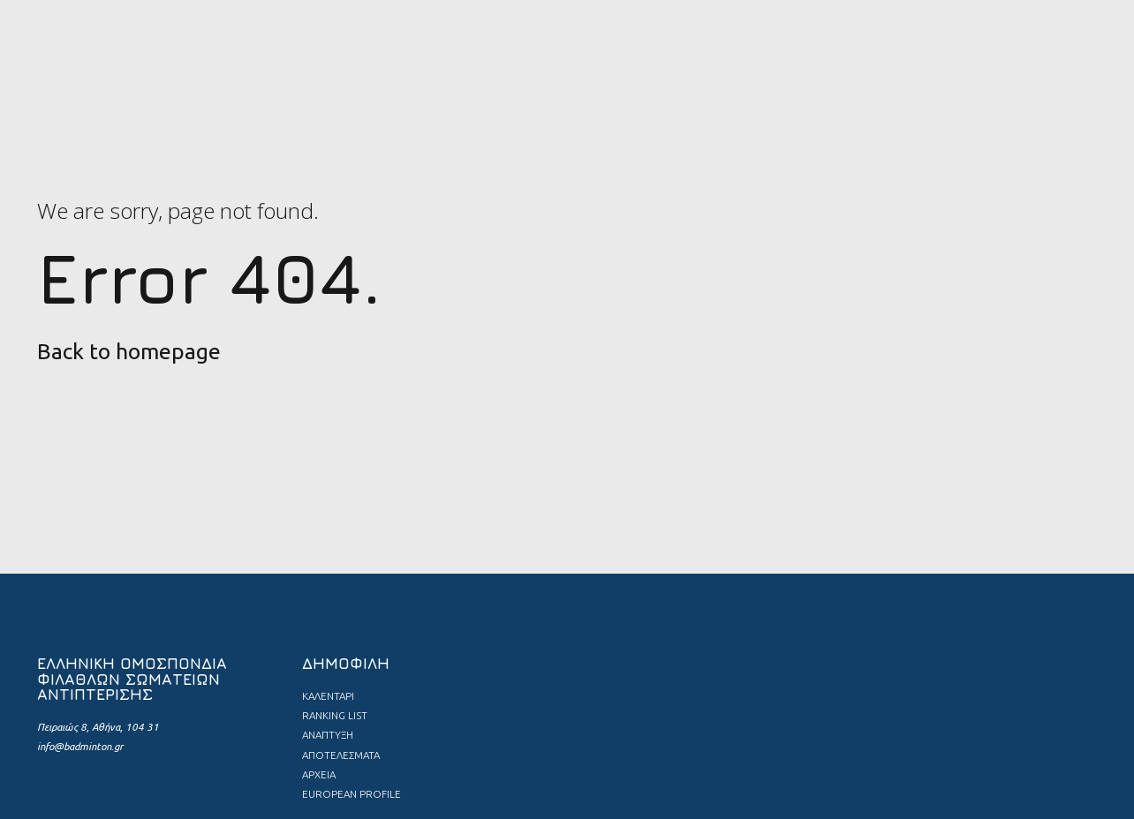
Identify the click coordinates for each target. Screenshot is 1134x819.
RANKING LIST (334, 715)
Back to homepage (129, 351)
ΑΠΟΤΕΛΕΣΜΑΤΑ (341, 755)
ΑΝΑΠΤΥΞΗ (327, 734)
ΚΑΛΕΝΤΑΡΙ (328, 696)
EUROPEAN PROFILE (351, 794)
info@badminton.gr (80, 746)
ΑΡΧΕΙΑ (319, 774)
